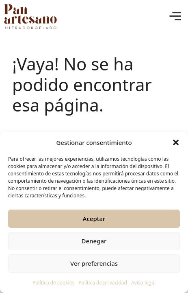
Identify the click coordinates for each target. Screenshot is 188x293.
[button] (176, 142)
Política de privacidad (102, 282)
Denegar (94, 241)
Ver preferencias (94, 263)
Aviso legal (143, 282)
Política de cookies (53, 282)
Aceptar (94, 218)
